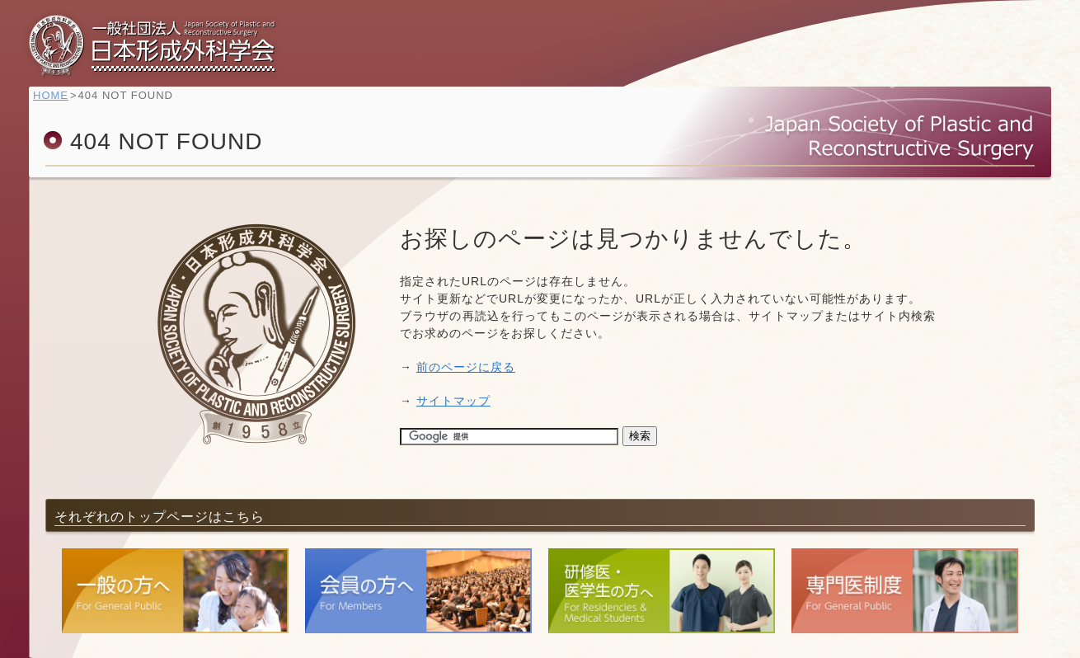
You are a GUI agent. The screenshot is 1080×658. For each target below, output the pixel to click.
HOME (59, 103)
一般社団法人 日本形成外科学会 (152, 45)
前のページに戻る (465, 367)
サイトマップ (453, 400)
